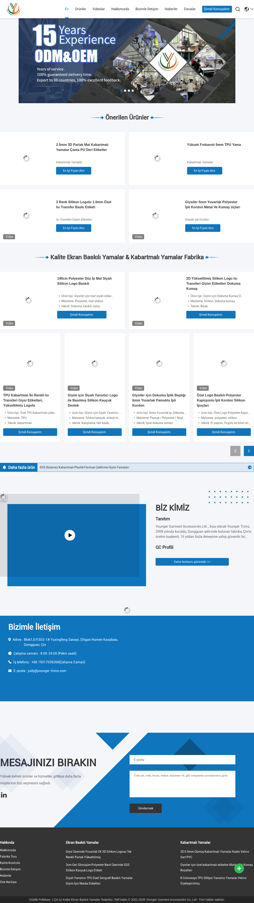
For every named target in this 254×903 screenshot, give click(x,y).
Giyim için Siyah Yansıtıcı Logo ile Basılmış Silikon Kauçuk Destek (93, 400)
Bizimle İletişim (146, 9)
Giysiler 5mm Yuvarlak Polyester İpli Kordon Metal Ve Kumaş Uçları (212, 204)
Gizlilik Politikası (39, 899)
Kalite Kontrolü (10, 863)
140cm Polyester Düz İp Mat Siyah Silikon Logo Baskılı (84, 281)
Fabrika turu (8, 856)
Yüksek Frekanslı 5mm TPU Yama (214, 145)
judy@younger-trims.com (47, 671)
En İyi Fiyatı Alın (73, 170)
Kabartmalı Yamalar (69, 162)
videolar (98, 9)
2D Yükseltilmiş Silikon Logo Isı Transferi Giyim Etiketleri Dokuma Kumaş (213, 283)
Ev (67, 9)
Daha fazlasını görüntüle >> (192, 561)
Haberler (171, 9)
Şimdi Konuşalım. (217, 9)
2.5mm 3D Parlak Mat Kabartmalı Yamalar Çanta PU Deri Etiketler (82, 147)
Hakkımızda (120, 9)
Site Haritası (8, 882)
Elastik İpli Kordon (197, 219)
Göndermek (145, 808)
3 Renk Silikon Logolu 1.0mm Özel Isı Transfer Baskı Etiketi (83, 204)
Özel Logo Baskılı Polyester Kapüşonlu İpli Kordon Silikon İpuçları (221, 400)
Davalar (190, 9)
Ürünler (80, 9)
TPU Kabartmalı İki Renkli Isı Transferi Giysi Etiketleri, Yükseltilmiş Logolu (26, 400)
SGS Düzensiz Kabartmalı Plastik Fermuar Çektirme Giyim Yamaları (84, 467)
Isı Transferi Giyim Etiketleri (74, 219)
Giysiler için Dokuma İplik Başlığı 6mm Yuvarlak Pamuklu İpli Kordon (159, 400)
